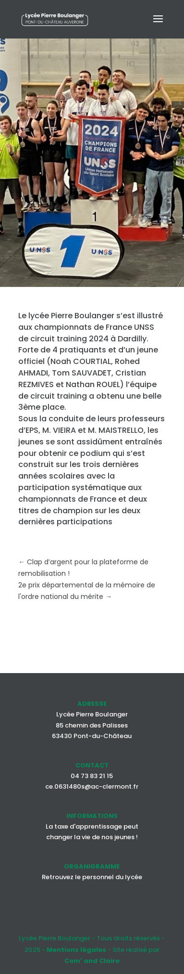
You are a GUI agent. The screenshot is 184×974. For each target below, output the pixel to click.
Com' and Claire (92, 960)
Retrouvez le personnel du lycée (92, 877)
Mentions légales (76, 949)
